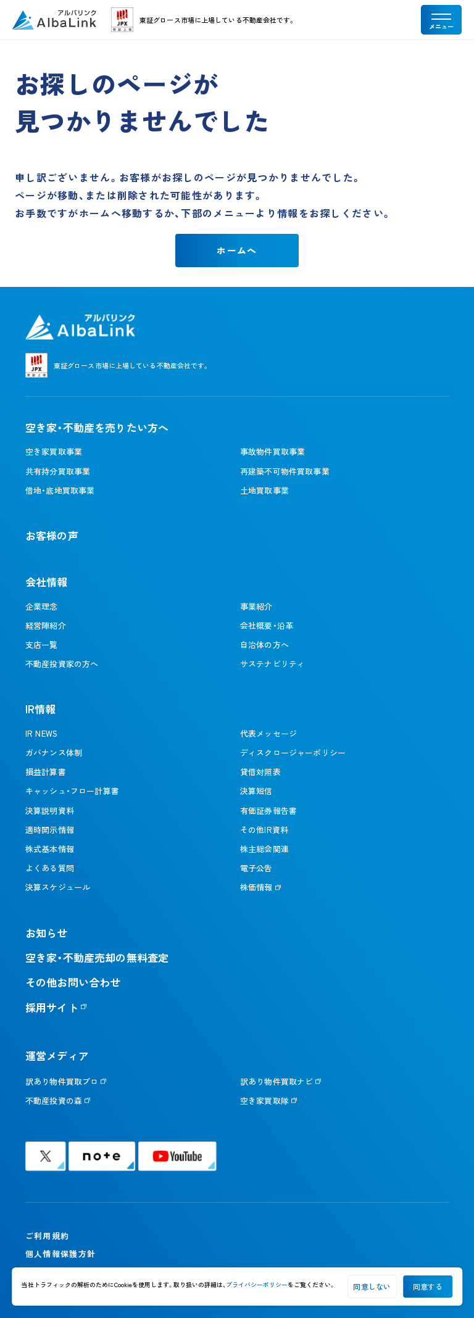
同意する (428, 1286)
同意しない (372, 1286)
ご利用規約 (47, 1235)
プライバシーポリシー (257, 1284)
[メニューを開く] (441, 20)
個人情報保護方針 (60, 1253)
